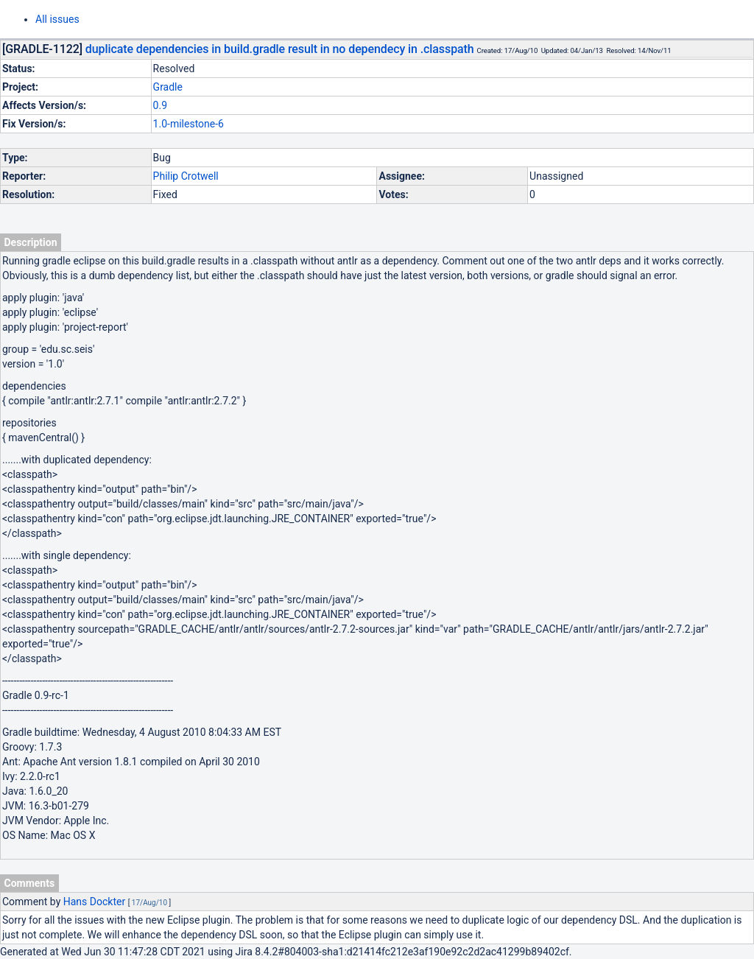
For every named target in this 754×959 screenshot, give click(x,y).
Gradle (168, 87)
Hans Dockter (94, 901)
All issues (57, 19)
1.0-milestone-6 (188, 124)
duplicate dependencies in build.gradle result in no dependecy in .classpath (279, 49)
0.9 (160, 105)
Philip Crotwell (186, 176)
